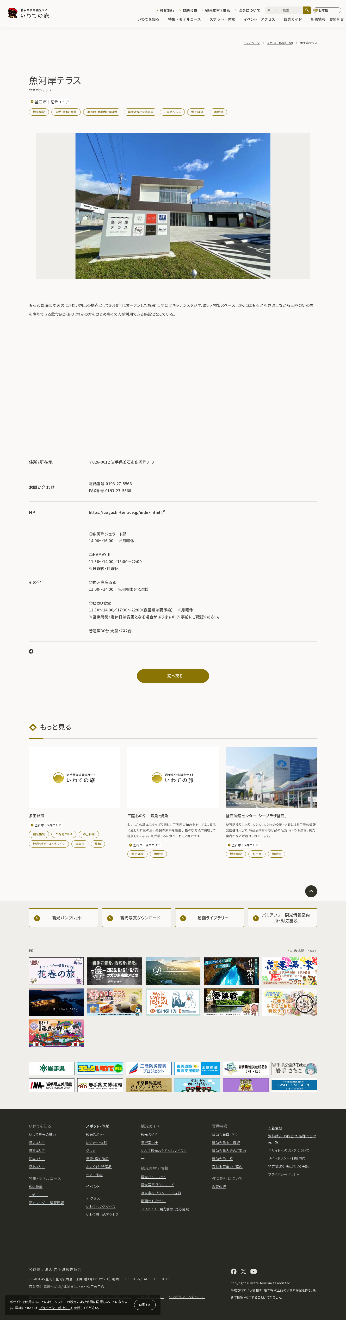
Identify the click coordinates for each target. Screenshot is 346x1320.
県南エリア (37, 1150)
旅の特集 (36, 1186)
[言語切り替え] (327, 10)
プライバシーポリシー (55, 1307)
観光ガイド (295, 19)
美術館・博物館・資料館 (102, 112)
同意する (145, 1304)
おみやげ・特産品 (99, 1166)
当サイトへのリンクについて (288, 1150)
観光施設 (39, 112)
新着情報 (318, 19)
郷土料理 (197, 112)
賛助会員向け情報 (226, 1142)
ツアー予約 (94, 1174)
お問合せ (336, 19)
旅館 (98, 844)
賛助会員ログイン (225, 1134)
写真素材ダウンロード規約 (161, 1192)
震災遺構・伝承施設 (140, 112)
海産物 (218, 112)
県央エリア (37, 1142)
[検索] (307, 10)
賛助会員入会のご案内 (229, 1150)
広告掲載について (303, 950)
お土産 (257, 854)
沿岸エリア (37, 1158)
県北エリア (37, 1166)
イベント (250, 19)
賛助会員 (190, 10)
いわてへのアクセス (100, 1206)
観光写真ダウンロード (157, 1184)
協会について (249, 10)
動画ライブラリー (153, 1200)
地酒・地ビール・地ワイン (49, 844)
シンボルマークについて (187, 1296)
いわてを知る (150, 19)
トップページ (252, 43)
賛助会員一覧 (222, 1158)
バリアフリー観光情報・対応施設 (165, 1209)
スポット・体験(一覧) (280, 43)
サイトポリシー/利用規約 (286, 1158)
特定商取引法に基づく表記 (288, 1166)
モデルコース (38, 1194)
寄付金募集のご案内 (227, 1166)
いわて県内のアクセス (102, 1214)
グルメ (90, 1150)
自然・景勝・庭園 (66, 112)
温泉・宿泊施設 (97, 1158)
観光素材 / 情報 (217, 10)
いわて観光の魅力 (42, 1134)
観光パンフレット (153, 1176)
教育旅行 (167, 10)
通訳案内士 (149, 1142)
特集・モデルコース (187, 19)
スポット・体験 (225, 19)
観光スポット (95, 1134)
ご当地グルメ (172, 112)
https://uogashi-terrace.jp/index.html (127, 512)
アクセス (270, 19)
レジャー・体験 (96, 1142)
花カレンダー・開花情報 (46, 1202)
